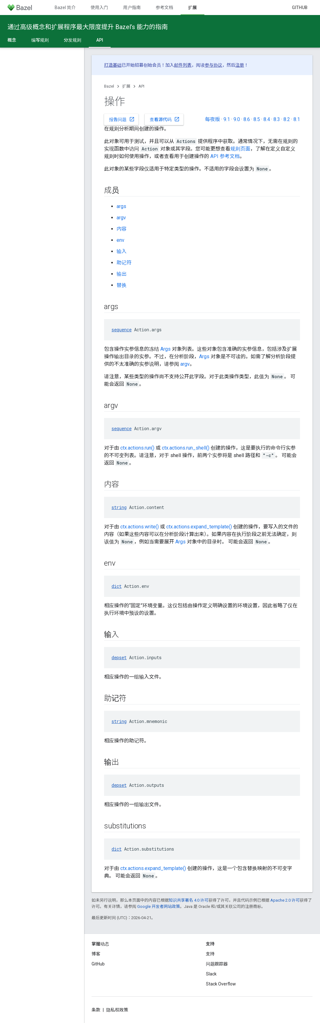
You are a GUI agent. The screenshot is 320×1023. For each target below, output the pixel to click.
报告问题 (122, 119)
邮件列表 (183, 65)
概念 (12, 40)
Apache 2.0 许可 (285, 900)
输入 (122, 251)
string (119, 507)
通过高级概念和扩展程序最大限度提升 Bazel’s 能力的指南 (88, 27)
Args (165, 349)
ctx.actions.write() (139, 527)
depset (119, 657)
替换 (122, 285)
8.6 (246, 119)
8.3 (276, 119)
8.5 (256, 119)
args (121, 206)
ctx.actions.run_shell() (185, 448)
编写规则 (40, 40)
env (120, 240)
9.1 (226, 119)
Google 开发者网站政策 (158, 906)
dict (117, 586)
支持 (210, 953)
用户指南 (132, 7)
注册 (239, 65)
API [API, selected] (99, 40)
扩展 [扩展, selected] (192, 7)
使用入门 (99, 7)
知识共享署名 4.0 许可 (188, 900)
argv (121, 218)
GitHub (300, 7)
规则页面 (240, 149)
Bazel (109, 86)
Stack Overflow (221, 983)
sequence (122, 330)
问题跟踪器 (217, 963)
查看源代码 (165, 119)
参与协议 (213, 65)
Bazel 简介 (65, 7)
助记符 (124, 263)
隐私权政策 (117, 1009)
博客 (96, 953)
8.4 (266, 119)
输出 (122, 274)
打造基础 (113, 65)
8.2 (286, 119)
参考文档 (164, 7)
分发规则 (72, 40)
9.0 (236, 119)
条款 (96, 1009)
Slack (211, 973)
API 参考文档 (225, 156)
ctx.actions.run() (137, 448)
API (141, 86)
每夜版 (212, 119)
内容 (122, 229)
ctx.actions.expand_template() (199, 527)
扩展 (126, 86)
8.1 (296, 119)
